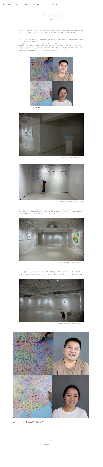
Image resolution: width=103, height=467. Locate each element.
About (45, 4)
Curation (36, 4)
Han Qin (99, 4)
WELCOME (7, 4)
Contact (54, 4)
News (17, 4)
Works (26, 4)
